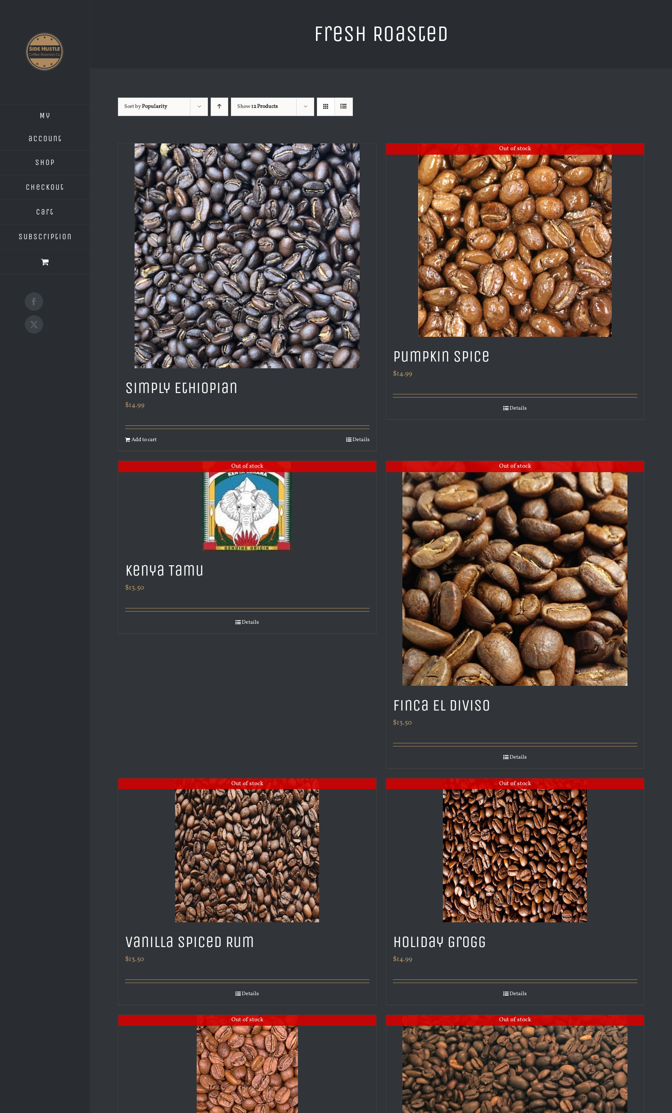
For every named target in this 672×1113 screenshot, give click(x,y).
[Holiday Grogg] (515, 850)
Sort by (145, 106)
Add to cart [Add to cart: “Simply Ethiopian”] (144, 439)
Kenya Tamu (164, 570)
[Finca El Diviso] (515, 573)
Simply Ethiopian (181, 388)
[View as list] (343, 107)
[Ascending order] (219, 107)
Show (257, 106)
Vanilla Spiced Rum (189, 942)
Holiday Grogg (439, 942)
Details (361, 439)
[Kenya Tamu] (247, 506)
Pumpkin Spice (441, 356)
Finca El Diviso (441, 705)
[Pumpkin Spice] (515, 240)
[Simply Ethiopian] (247, 255)
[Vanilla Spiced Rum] (247, 850)
